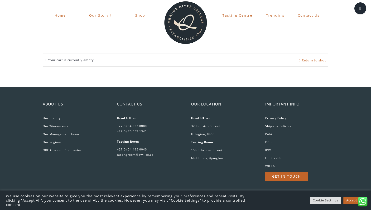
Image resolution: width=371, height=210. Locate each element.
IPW (268, 150)
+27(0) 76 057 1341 (132, 131)
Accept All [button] (354, 200)
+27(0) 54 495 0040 (132, 149)
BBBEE (270, 142)
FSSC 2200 (273, 158)
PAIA (268, 134)
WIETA (270, 166)
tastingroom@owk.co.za (135, 155)
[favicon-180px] (185, 2)
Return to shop (314, 60)
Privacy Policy (275, 118)
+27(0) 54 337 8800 (132, 126)
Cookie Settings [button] (325, 200)
